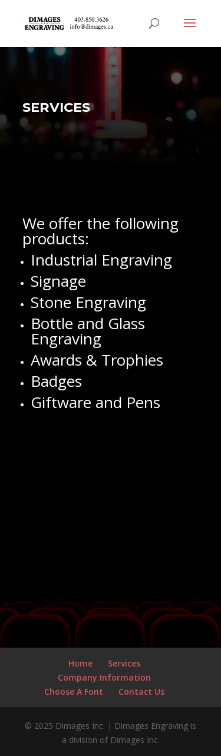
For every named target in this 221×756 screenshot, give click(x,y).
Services (124, 663)
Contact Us (141, 691)
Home (80, 663)
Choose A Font (73, 691)
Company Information (104, 677)
